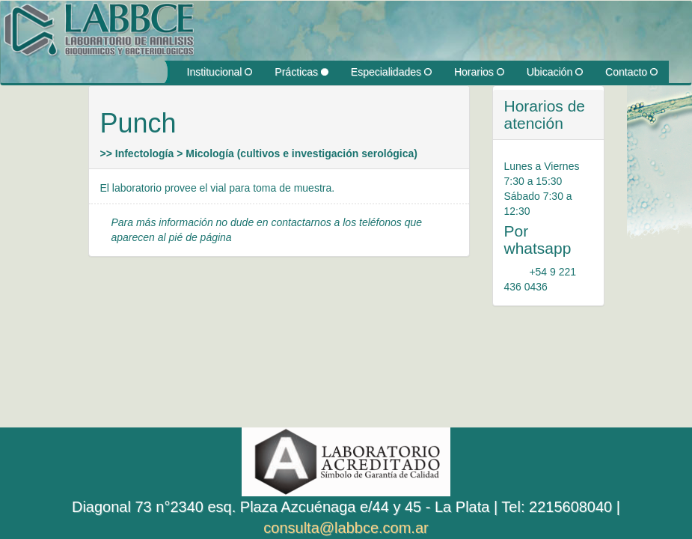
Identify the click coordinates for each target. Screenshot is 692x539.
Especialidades (391, 72)
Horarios (479, 72)
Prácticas (301, 72)
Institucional (220, 72)
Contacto (631, 72)
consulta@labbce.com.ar (345, 528)
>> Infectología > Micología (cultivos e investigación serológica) (258, 153)
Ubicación (555, 72)
